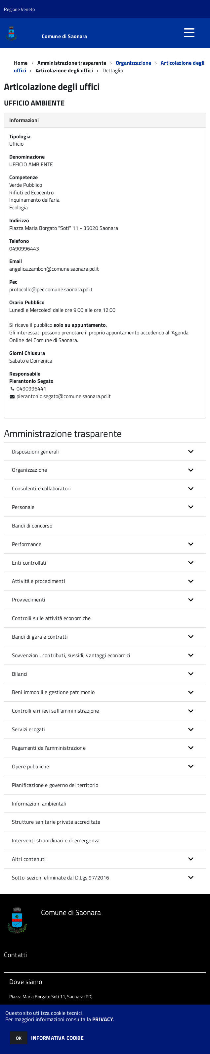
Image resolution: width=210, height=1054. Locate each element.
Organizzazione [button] (29, 470)
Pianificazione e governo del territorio (55, 785)
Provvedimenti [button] (28, 599)
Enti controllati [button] (29, 563)
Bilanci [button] (19, 674)
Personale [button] (23, 507)
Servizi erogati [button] (28, 729)
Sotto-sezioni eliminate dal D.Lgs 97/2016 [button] (60, 877)
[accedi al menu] (189, 32)
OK (18, 1037)
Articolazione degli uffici (64, 70)
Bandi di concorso (32, 525)
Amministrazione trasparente (71, 63)
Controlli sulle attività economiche (51, 618)
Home (21, 63)
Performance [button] (26, 544)
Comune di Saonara (64, 36)
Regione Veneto (19, 9)
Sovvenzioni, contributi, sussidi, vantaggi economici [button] (71, 655)
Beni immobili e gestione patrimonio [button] (53, 692)
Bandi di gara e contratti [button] (40, 637)
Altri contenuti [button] (29, 859)
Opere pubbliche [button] (30, 766)
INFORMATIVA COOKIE (57, 1038)
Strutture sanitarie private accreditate (56, 822)
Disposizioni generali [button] (35, 452)
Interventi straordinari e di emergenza (56, 840)
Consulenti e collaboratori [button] (41, 488)
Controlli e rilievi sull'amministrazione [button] (55, 711)
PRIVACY (102, 1019)
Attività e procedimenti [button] (38, 581)
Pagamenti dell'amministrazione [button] (49, 748)
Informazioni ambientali (39, 804)
